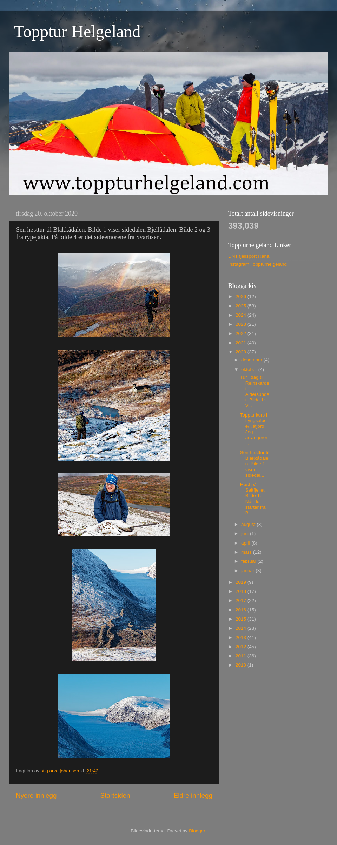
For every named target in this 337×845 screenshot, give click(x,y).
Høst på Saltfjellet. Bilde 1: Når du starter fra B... (253, 498)
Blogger (197, 830)
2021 (241, 342)
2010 (241, 665)
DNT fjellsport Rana (249, 256)
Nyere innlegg (36, 795)
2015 (241, 619)
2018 (241, 591)
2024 (241, 315)
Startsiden (115, 795)
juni (245, 533)
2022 (241, 333)
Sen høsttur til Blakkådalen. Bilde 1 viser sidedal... (254, 464)
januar (248, 570)
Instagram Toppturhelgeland (257, 264)
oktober (249, 369)
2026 (241, 296)
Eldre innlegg (193, 795)
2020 (241, 351)
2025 (241, 306)
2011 (241, 655)
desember (252, 360)
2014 (241, 628)
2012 (241, 646)
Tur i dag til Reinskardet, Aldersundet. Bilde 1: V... (254, 391)
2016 (241, 610)
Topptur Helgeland (77, 31)
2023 (241, 324)
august (249, 524)
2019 (241, 582)
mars (247, 552)
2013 (241, 637)
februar (249, 561)
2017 (241, 600)
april (246, 543)
